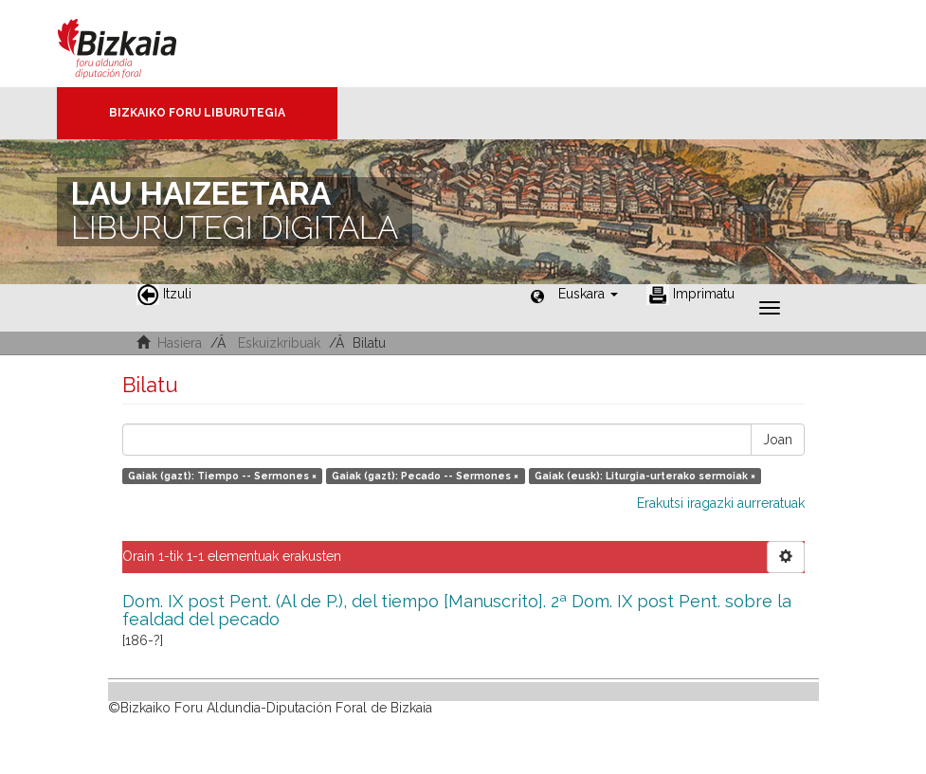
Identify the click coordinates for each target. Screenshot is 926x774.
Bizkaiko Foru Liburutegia (197, 112)
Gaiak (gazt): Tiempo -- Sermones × (222, 475)
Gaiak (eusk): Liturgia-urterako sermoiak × (645, 475)
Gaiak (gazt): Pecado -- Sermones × (425, 475)
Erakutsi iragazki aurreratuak (721, 503)
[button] (588, 293)
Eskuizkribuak (279, 343)
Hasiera (179, 343)
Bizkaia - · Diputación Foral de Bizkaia (137, 43)
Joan (777, 439)
